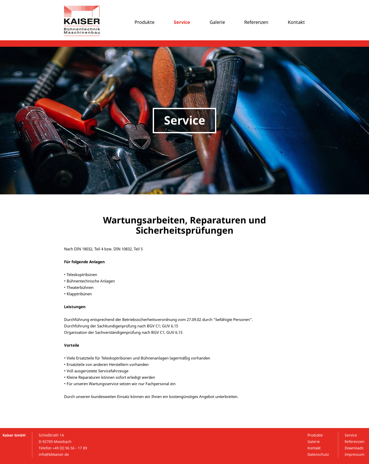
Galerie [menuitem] (217, 22)
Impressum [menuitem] (354, 454)
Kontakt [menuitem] (296, 22)
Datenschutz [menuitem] (318, 454)
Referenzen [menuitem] (256, 22)
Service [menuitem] (182, 22)
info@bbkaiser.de (54, 454)
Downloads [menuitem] (354, 448)
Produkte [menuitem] (145, 22)
